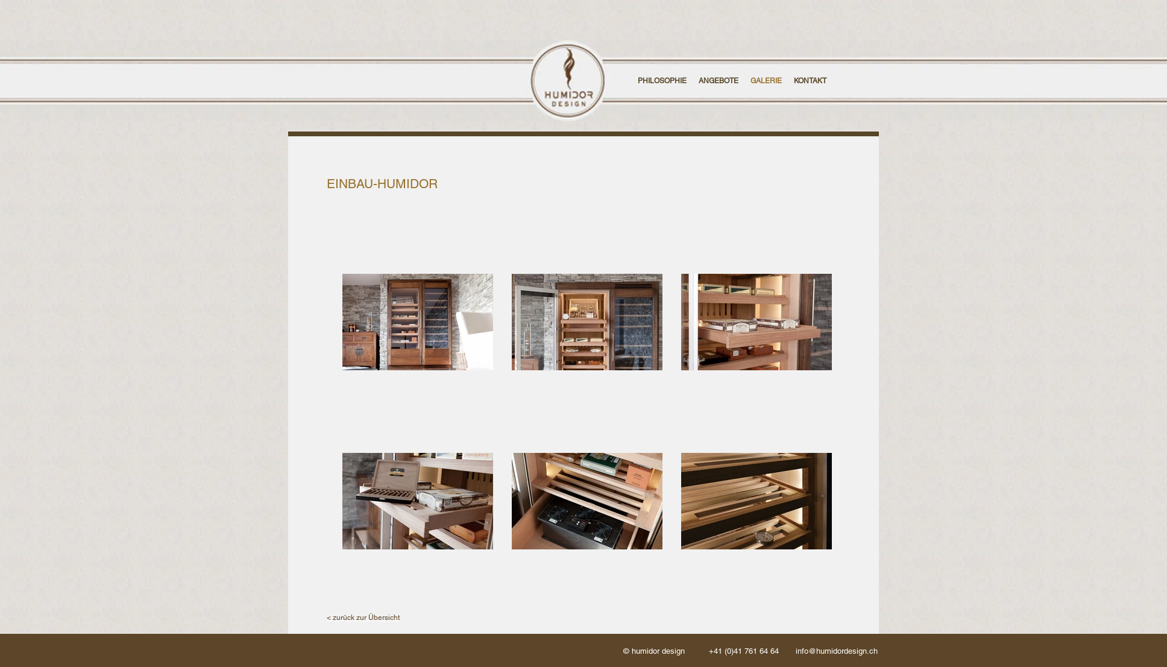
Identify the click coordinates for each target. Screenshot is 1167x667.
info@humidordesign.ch (837, 651)
